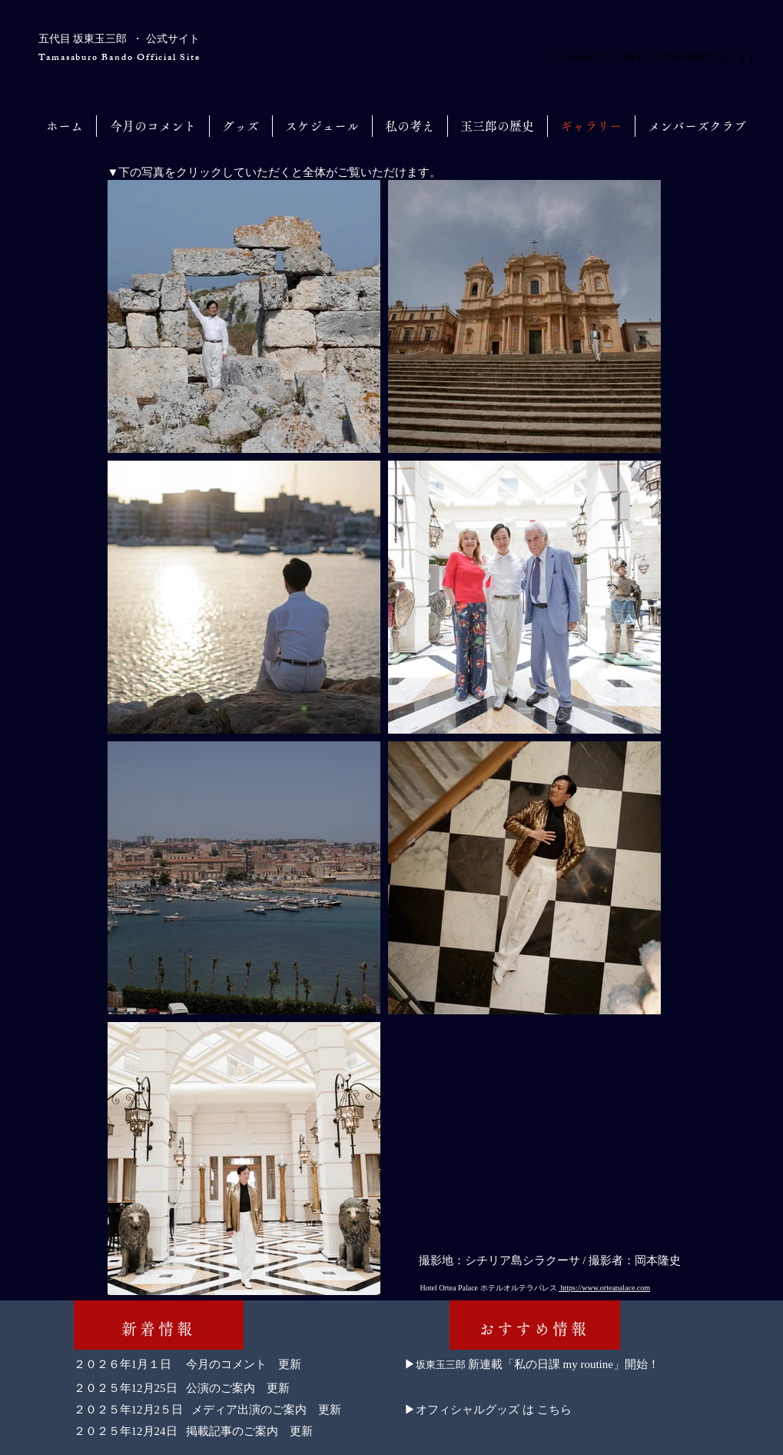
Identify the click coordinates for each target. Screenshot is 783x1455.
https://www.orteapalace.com (604, 1288)
